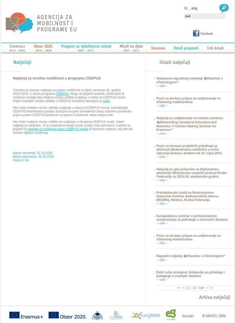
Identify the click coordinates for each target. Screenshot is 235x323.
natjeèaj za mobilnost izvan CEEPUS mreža (58, 129)
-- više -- (162, 86)
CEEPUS (62, 94)
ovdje (106, 101)
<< (179, 288)
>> (211, 288)
